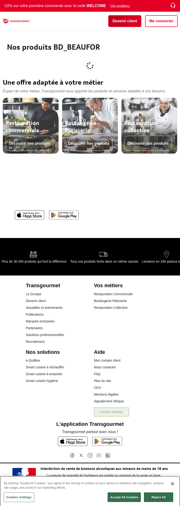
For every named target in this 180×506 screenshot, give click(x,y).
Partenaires (34, 328)
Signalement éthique (109, 401)
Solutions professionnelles (45, 335)
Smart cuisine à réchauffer (45, 367)
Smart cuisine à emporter (44, 374)
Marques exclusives (40, 321)
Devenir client (36, 301)
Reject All (158, 499)
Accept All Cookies (124, 499)
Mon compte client (107, 360)
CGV (97, 387)
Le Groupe (33, 294)
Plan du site (102, 381)
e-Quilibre (33, 360)
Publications (35, 314)
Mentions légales (106, 394)
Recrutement (35, 342)
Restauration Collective (111, 308)
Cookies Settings (111, 412)
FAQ (97, 374)
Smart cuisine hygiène (42, 381)
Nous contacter (105, 367)
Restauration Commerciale (113, 294)
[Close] (172, 486)
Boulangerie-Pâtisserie (110, 301)
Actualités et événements (44, 308)
